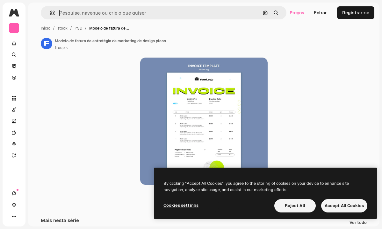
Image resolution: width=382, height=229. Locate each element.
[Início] (14, 43)
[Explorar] (14, 78)
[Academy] (14, 205)
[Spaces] (17, 110)
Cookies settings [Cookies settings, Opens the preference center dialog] (180, 205)
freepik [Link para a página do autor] (61, 47)
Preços (297, 13)
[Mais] (14, 216)
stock (62, 28)
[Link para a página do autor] (46, 43)
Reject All (295, 205)
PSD (78, 28)
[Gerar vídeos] (17, 133)
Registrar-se (355, 13)
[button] (50, 12)
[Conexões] (14, 193)
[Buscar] (14, 55)
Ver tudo (358, 222)
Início (45, 28)
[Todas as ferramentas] (14, 98)
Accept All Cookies (344, 205)
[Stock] (14, 66)
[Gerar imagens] (17, 121)
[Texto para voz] (17, 144)
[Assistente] (17, 155)
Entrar (320, 13)
